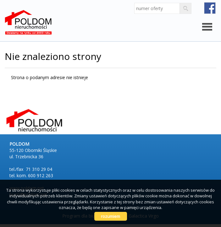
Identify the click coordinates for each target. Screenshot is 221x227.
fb (210, 8)
